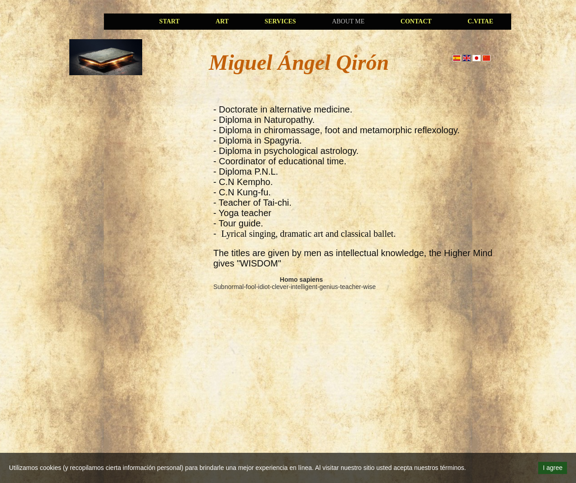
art (222, 21)
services (280, 21)
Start (169, 21)
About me (348, 21)
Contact (416, 21)
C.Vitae (480, 21)
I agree (552, 467)
